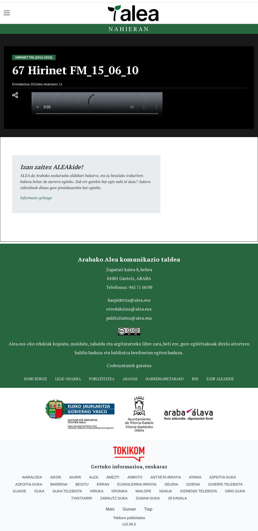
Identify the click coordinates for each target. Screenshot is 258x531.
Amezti (112, 477)
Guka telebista (67, 491)
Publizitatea (101, 378)
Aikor (55, 477)
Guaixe (19, 491)
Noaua (165, 491)
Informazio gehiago (36, 198)
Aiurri (75, 477)
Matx (110, 509)
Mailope (143, 491)
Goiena (193, 484)
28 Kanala (177, 498)
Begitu (82, 484)
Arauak (130, 378)
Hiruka (96, 491)
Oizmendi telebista (198, 491)
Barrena (58, 484)
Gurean (129, 509)
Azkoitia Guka (28, 484)
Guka (39, 491)
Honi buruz (35, 378)
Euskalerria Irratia (136, 484)
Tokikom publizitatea (129, 518)
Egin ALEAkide (220, 378)
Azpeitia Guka (222, 477)
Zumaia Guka (148, 498)
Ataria (195, 477)
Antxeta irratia (165, 477)
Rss (195, 378)
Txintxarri (81, 498)
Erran (103, 484)
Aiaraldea (32, 477)
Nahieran (128, 29)
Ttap (148, 509)
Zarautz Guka (114, 498)
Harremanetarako (165, 378)
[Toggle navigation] (7, 13)
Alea (93, 477)
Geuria (171, 484)
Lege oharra (68, 378)
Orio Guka (235, 491)
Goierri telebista (225, 484)
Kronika (119, 491)
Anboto (134, 477)
